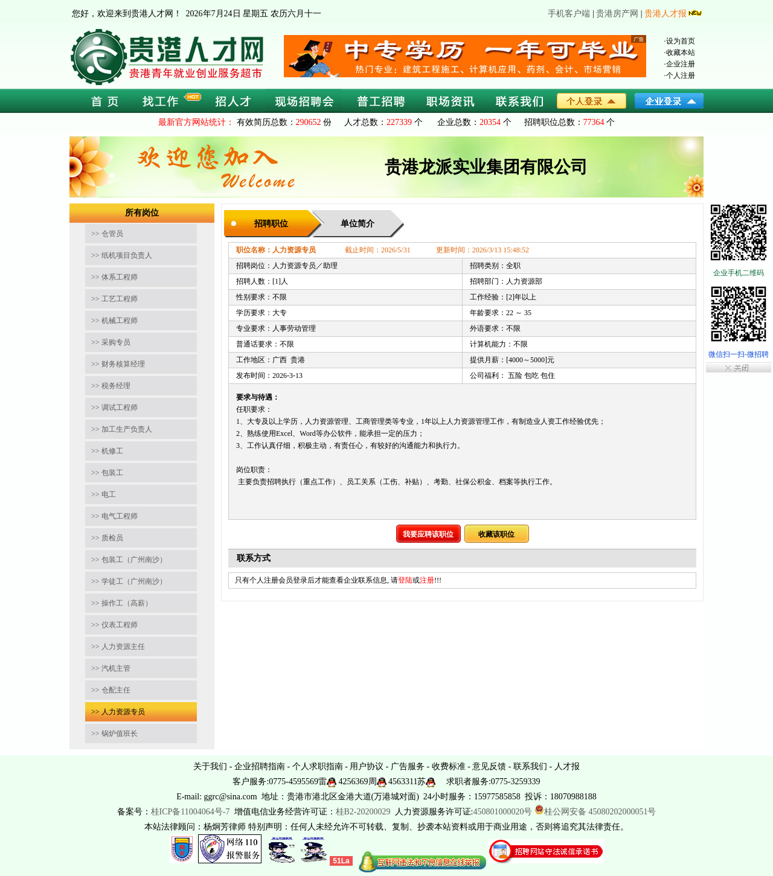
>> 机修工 (107, 451)
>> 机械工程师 (114, 320)
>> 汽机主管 (110, 668)
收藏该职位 (496, 534)
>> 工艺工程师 (114, 299)
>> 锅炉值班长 (114, 733)
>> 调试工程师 (114, 407)
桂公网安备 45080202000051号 (595, 811)
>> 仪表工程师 (114, 625)
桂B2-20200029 (364, 811)
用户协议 (366, 766)
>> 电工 (103, 494)
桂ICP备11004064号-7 (190, 811)
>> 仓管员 (107, 233)
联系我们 (530, 766)
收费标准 (449, 766)
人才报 (567, 766)
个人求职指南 (317, 766)
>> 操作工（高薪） (121, 603)
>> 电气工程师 (114, 516)
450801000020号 (502, 811)
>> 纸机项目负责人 (121, 255)
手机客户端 (569, 13)
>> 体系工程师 (114, 277)
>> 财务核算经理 (118, 364)
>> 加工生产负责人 (121, 429)
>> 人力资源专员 (118, 712)
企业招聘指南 (259, 766)
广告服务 (408, 766)
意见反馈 (489, 766)
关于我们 (210, 766)
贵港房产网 (617, 13)
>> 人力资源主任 (118, 646)
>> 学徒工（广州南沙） (129, 581)
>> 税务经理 (110, 386)
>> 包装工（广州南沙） (129, 559)
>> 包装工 (107, 472)
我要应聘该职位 (428, 534)
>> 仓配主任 (110, 690)
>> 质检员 (107, 538)
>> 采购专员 (110, 342)
